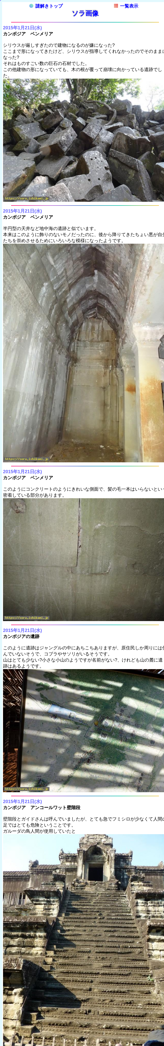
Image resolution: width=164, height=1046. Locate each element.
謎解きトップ (46, 6)
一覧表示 (126, 6)
